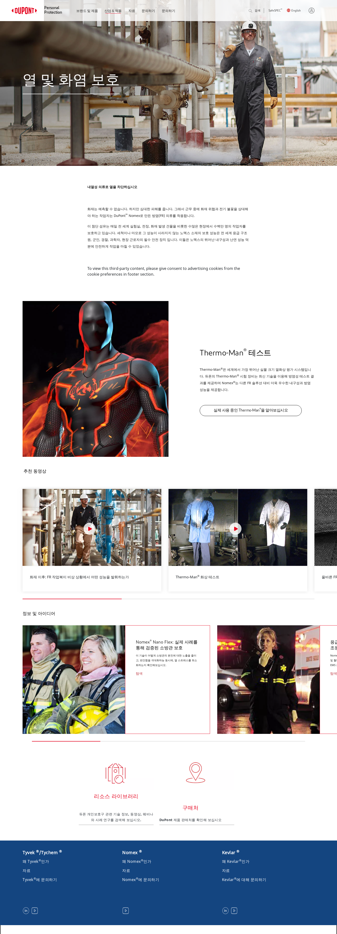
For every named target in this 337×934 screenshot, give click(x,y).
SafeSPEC (275, 11)
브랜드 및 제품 (87, 11)
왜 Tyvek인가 (36, 859)
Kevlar (231, 850)
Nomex (132, 850)
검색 (254, 11)
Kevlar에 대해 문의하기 (244, 877)
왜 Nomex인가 (136, 859)
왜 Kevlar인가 (236, 859)
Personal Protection (53, 10)
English (296, 11)
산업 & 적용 (113, 11)
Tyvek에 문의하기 (40, 877)
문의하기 (148, 11)
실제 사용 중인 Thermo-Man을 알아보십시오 (251, 410)
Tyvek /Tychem (42, 850)
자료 (131, 11)
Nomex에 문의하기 (140, 877)
